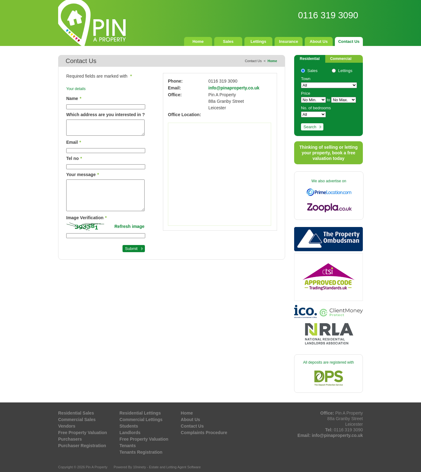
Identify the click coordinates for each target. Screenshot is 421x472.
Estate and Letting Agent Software (175, 467)
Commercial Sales (77, 419)
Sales (228, 41)
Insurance (288, 41)
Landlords (130, 432)
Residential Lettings (140, 413)
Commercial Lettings (140, 419)
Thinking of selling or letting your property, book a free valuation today (328, 153)
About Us (319, 41)
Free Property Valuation (82, 432)
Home (198, 41)
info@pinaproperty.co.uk (233, 87)
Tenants (127, 445)
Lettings (258, 41)
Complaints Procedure (204, 432)
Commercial (341, 59)
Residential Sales (76, 413)
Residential (310, 59)
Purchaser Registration (82, 445)
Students (128, 426)
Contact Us (349, 41)
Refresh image (129, 226)
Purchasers (70, 439)
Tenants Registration (140, 452)
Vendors (66, 426)
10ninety (139, 467)
